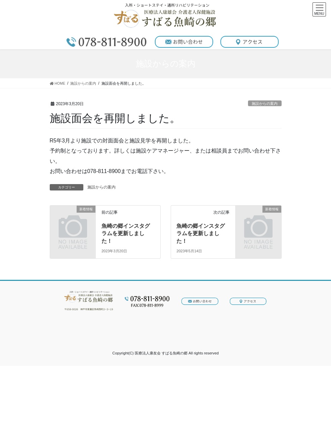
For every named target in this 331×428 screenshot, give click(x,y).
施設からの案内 (265, 103)
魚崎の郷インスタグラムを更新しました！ (125, 233)
